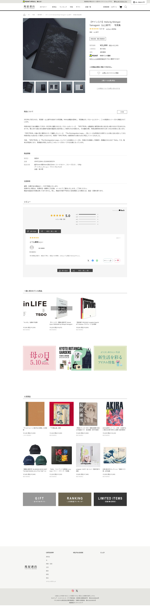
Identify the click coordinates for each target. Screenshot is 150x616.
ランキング (63, 7)
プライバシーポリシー (79, 585)
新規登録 (106, 7)
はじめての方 (77, 557)
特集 (71, 7)
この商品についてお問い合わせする (108, 88)
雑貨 (47, 571)
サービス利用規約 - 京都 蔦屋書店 (82, 571)
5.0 (67, 216)
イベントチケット (51, 581)
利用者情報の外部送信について (82, 592)
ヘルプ (75, 560)
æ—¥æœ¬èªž (139, 2)
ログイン (114, 7)
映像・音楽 (49, 564)
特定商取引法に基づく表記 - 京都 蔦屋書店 (85, 581)
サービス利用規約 (78, 567)
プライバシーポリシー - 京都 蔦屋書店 (83, 589)
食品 (47, 578)
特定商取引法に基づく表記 (80, 578)
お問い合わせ (77, 564)
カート (121, 8)
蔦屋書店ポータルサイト (107, 557)
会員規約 (75, 574)
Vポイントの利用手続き (97, 59)
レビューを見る (111, 29)
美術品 (48, 557)
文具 (47, 567)
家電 (47, 574)
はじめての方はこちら (121, 1)
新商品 (54, 7)
